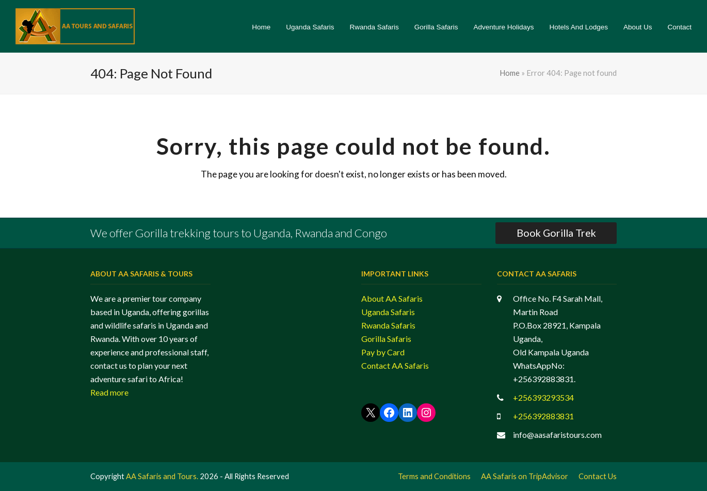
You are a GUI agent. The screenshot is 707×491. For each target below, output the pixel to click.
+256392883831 (543, 416)
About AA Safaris (392, 298)
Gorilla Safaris (386, 338)
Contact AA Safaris (395, 365)
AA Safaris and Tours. (162, 476)
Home (510, 72)
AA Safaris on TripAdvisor (524, 476)
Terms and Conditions (434, 476)
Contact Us (598, 476)
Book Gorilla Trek (556, 233)
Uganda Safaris (388, 312)
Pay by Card (383, 352)
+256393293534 (543, 397)
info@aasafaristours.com (557, 434)
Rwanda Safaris (388, 325)
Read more (109, 392)
